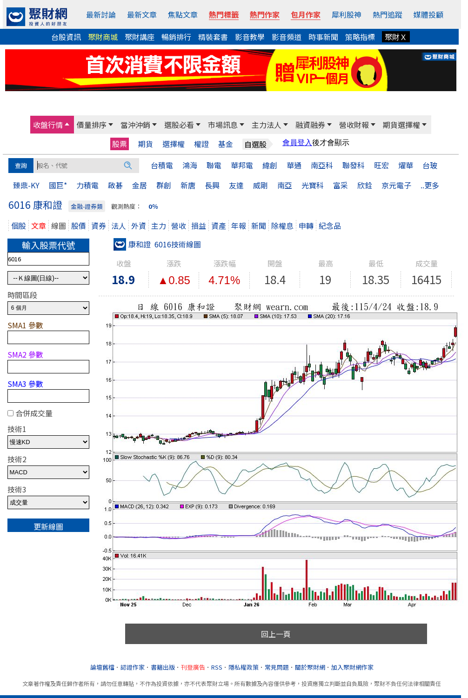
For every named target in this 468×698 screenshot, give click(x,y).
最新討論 (101, 14)
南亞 (284, 185)
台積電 (162, 165)
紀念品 (330, 225)
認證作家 (132, 667)
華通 (294, 165)
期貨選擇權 (401, 125)
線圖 (58, 225)
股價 (78, 225)
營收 (178, 225)
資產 (218, 225)
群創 (163, 185)
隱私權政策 (243, 667)
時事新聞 (323, 36)
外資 (138, 225)
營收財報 (354, 125)
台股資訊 (66, 36)
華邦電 (242, 165)
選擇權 (173, 144)
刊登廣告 (193, 667)
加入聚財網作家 (352, 667)
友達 (236, 185)
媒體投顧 (428, 14)
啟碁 (115, 185)
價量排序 (92, 125)
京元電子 (396, 185)
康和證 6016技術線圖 (157, 244)
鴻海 (189, 165)
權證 (201, 144)
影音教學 (250, 36)
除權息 (282, 225)
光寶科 (312, 185)
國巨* (58, 185)
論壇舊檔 (102, 667)
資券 (98, 225)
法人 (118, 225)
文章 (38, 225)
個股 (18, 225)
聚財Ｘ (396, 36)
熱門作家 (265, 14)
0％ (153, 206)
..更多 (430, 185)
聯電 (214, 165)
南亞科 (322, 165)
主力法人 (266, 125)
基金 (225, 144)
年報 (238, 225)
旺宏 (381, 165)
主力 (158, 225)
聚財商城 (103, 36)
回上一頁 (276, 633)
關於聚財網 (310, 667)
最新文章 (142, 14)
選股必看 (179, 125)
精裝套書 (213, 36)
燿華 (405, 165)
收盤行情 (48, 125)
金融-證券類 (87, 206)
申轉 (306, 225)
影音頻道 (286, 36)
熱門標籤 (224, 14)
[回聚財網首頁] (37, 17)
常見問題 (277, 667)
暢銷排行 (176, 36)
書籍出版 (163, 667)
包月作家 (306, 14)
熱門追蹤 (387, 14)
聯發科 (353, 165)
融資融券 (310, 125)
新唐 (188, 185)
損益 (198, 225)
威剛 (260, 185)
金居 (139, 185)
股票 (119, 143)
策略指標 (360, 36)
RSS (216, 667)
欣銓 (364, 185)
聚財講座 (139, 36)
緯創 (269, 165)
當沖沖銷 (135, 125)
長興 (212, 185)
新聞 (258, 225)
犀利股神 (346, 14)
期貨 (145, 144)
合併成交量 (34, 413)
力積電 (87, 185)
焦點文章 (183, 14)
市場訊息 (223, 125)
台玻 (429, 165)
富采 (340, 185)
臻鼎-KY (26, 185)
